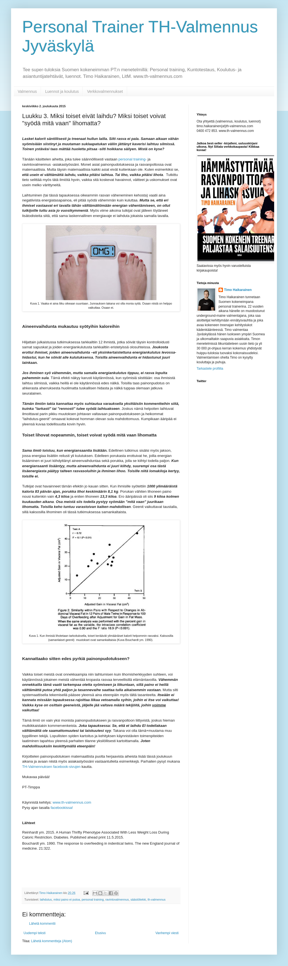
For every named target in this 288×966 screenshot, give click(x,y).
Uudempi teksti (34, 933)
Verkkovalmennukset (105, 91)
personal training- (132, 159)
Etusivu (100, 933)
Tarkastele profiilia (210, 368)
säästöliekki (138, 899)
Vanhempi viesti (167, 933)
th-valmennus (157, 899)
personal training (93, 899)
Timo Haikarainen (238, 290)
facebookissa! (61, 808)
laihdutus (46, 899)
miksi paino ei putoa (66, 899)
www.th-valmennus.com (71, 802)
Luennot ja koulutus (62, 91)
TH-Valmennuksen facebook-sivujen (51, 767)
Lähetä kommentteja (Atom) (51, 941)
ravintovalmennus (117, 899)
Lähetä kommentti (42, 924)
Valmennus (27, 91)
